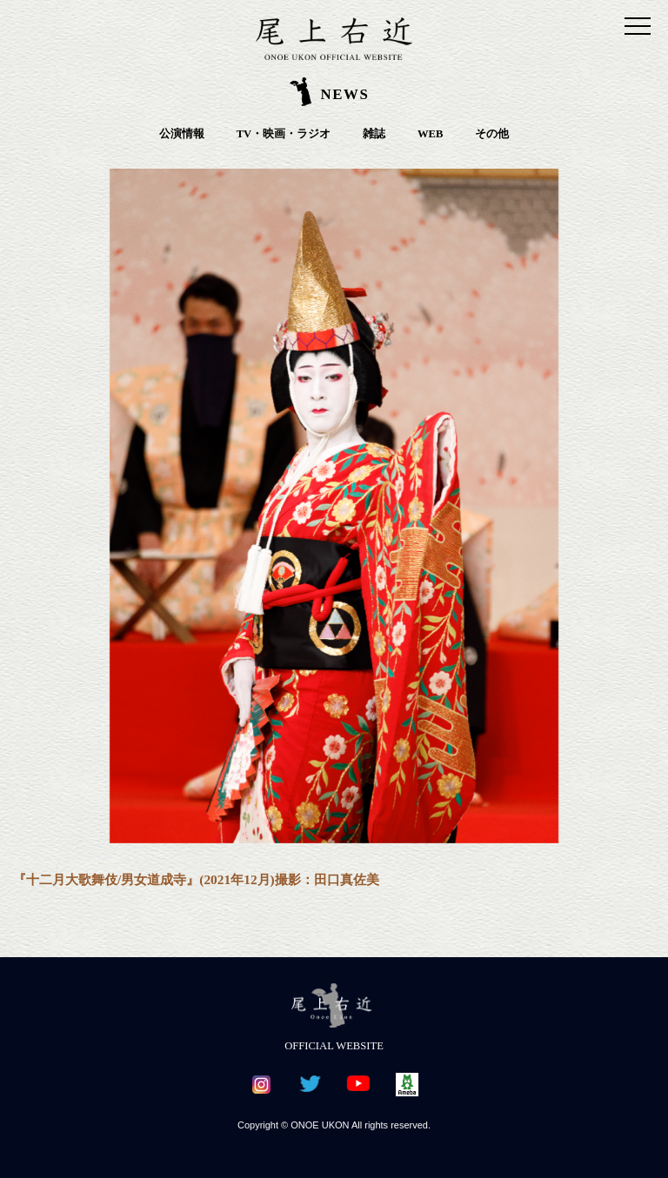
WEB (430, 134)
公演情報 (181, 134)
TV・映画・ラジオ (284, 134)
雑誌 (374, 134)
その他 (492, 134)
